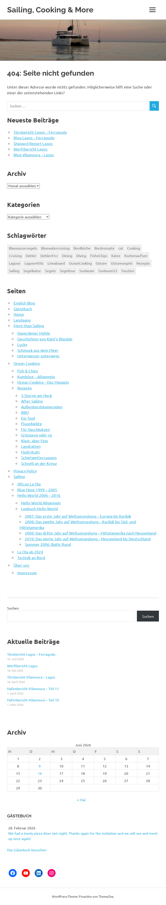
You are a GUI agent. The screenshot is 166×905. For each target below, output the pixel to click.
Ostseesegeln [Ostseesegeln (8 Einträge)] (121, 263)
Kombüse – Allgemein (36, 376)
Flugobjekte (31, 423)
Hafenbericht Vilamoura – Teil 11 (33, 688)
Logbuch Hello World (39, 508)
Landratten (31, 446)
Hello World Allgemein (41, 502)
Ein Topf (28, 418)
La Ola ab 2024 (30, 551)
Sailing (19, 476)
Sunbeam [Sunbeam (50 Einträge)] (86, 270)
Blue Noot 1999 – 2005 (37, 489)
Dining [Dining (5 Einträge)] (67, 255)
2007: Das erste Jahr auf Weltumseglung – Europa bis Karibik (78, 516)
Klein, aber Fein (34, 440)
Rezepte (24, 388)
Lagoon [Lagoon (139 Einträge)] (14, 263)
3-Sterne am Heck (36, 395)
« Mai (81, 799)
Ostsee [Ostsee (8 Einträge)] (101, 263)
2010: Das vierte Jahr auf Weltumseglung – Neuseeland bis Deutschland (88, 538)
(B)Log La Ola (29, 484)
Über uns (21, 565)
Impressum (27, 572)
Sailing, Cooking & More (51, 9)
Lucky (22, 344)
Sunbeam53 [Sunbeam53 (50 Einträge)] (107, 270)
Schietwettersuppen (39, 457)
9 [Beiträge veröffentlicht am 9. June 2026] (40, 766)
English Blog (24, 303)
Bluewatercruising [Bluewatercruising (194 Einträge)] (55, 248)
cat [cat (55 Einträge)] (120, 248)
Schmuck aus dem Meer (37, 350)
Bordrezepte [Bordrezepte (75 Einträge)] (104, 248)
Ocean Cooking (27, 363)
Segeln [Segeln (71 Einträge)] (50, 270)
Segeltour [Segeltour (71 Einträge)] (67, 270)
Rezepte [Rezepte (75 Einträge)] (143, 263)
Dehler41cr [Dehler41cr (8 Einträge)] (49, 255)
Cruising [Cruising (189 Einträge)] (15, 255)
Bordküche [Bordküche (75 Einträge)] (82, 248)
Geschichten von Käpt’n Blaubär (45, 338)
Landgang (22, 320)
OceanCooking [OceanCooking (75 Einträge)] (80, 263)
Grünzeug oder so (36, 435)
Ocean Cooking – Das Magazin (43, 382)
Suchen (13, 608)
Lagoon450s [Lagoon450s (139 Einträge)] (34, 263)
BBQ (25, 412)
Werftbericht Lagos (31, 149)
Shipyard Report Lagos (33, 143)
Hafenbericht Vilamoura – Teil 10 (33, 700)
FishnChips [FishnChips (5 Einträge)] (98, 255)
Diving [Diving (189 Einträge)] (81, 255)
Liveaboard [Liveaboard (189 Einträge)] (56, 263)
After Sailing (32, 401)
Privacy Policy (25, 470)
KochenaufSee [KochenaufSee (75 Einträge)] (135, 255)
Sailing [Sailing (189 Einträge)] (14, 270)
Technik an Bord (31, 557)
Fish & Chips (27, 370)
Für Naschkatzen (35, 429)
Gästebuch (23, 308)
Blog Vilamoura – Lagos (34, 154)
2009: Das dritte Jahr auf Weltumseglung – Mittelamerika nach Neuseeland (90, 533)
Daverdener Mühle (33, 333)
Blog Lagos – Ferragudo (34, 137)
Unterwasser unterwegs (38, 355)
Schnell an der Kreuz (39, 463)
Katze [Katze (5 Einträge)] (115, 255)
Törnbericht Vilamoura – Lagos (31, 677)
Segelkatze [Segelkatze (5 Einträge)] (32, 270)
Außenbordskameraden (41, 406)
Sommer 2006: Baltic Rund (48, 544)
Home (19, 314)
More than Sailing (29, 325)
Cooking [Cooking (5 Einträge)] (133, 248)
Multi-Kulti (30, 452)
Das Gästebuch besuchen (26, 850)
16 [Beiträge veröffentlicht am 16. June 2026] (40, 773)
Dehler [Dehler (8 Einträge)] (31, 255)
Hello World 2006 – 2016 (38, 495)
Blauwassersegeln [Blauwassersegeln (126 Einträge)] (23, 248)
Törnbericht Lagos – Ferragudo (40, 132)
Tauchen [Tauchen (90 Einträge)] (127, 270)
